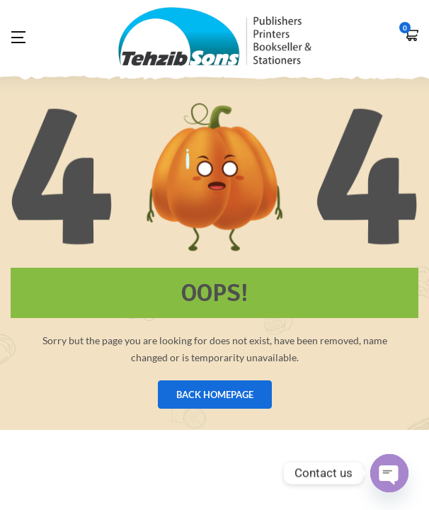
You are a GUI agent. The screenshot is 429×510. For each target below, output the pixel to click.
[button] (411, 36)
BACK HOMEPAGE (214, 394)
